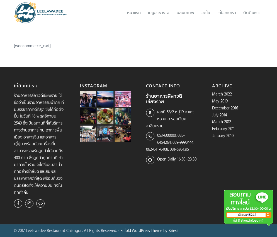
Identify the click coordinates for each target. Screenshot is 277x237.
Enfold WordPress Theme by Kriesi (149, 230)
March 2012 (221, 121)
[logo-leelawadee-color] (40, 12)
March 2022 (222, 94)
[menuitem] (133, 12)
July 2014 (219, 115)
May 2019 (220, 101)
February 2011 (223, 128)
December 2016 (225, 108)
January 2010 (223, 135)
